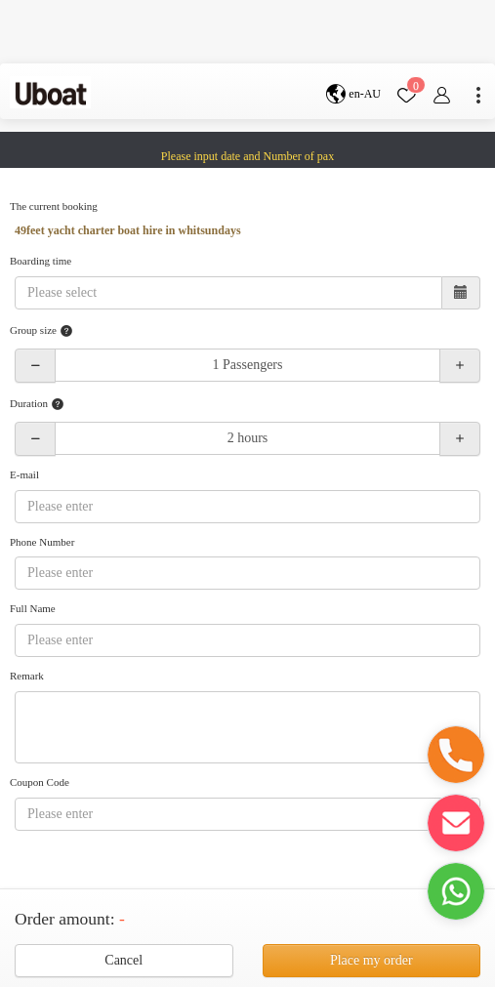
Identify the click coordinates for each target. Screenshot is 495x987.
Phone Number (42, 542)
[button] (456, 754)
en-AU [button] (353, 94)
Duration (37, 404)
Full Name (33, 608)
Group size (41, 331)
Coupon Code (39, 782)
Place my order (371, 960)
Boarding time (40, 261)
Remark (27, 675)
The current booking (54, 206)
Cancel (123, 960)
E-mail (24, 474)
